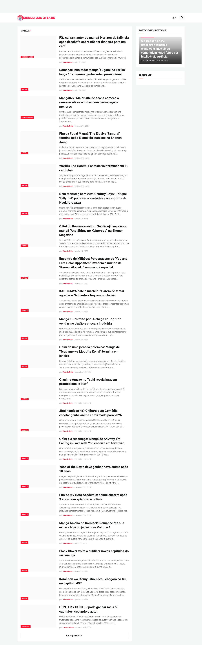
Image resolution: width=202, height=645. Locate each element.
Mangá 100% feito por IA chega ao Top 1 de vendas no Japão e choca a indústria (90, 321)
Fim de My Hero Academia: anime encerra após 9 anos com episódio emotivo (93, 497)
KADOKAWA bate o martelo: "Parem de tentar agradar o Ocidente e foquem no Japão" (91, 293)
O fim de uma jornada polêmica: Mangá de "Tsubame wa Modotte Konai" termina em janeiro (89, 351)
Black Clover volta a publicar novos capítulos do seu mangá (94, 553)
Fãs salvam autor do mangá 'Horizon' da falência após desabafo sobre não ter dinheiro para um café (94, 42)
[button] (174, 17)
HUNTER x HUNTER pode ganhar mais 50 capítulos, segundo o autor (88, 609)
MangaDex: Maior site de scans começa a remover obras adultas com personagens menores (89, 102)
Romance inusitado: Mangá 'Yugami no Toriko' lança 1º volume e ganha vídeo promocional (92, 72)
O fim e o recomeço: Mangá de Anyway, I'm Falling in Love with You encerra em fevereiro (91, 441)
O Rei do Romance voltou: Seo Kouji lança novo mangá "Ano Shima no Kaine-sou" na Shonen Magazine (93, 230)
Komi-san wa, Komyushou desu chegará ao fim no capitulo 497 (93, 581)
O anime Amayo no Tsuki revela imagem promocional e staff (88, 382)
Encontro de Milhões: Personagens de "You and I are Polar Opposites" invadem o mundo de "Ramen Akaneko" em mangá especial (93, 263)
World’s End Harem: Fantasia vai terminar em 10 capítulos (93, 168)
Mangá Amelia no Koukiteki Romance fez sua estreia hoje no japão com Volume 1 (91, 525)
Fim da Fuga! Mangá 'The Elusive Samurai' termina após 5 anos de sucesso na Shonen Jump (90, 138)
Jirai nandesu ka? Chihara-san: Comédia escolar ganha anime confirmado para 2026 (90, 413)
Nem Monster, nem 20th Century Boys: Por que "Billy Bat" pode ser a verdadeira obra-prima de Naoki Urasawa (93, 198)
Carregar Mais (73, 635)
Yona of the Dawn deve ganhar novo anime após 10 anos (93, 469)
